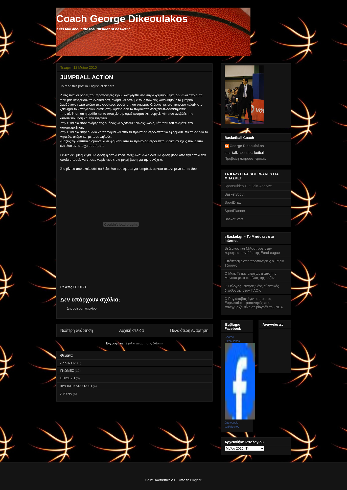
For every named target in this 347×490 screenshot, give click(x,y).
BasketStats (234, 219)
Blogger (195, 480)
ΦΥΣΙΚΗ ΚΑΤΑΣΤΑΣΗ (76, 386)
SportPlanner (235, 211)
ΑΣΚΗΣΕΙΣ (68, 363)
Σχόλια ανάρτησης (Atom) (144, 343)
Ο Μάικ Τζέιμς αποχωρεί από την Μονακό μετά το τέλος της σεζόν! (250, 275)
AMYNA (66, 394)
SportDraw (233, 202)
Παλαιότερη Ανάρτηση (189, 330)
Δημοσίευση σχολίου (82, 308)
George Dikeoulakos (247, 146)
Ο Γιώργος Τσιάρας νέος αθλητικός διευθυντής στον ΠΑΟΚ (252, 288)
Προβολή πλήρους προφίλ (245, 158)
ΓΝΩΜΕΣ (67, 370)
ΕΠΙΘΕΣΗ (80, 287)
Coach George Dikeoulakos (122, 18)
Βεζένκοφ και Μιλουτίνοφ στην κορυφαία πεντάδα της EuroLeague (252, 250)
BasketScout (235, 194)
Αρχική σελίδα (131, 330)
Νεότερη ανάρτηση (76, 330)
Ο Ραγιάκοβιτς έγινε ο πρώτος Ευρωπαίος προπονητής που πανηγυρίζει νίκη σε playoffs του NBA (254, 303)
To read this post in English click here (87, 86)
